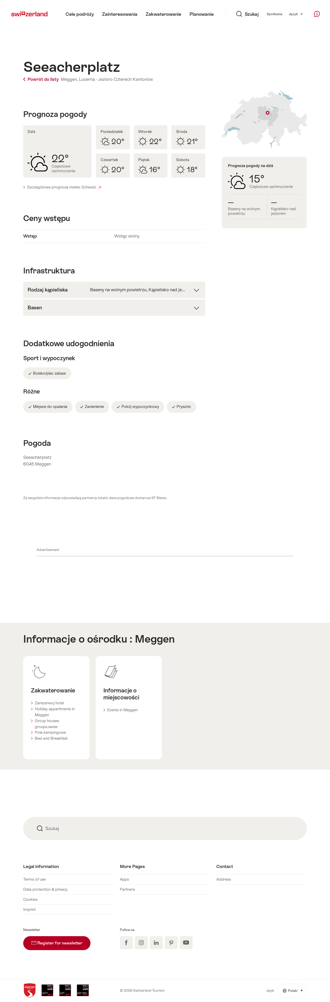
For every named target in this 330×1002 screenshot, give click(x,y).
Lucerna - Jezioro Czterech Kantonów (116, 79)
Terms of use (34, 879)
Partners (127, 889)
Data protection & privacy (45, 889)
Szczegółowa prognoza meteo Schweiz (64, 187)
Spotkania (274, 14)
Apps (124, 879)
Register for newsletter (60, 940)
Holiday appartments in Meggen (55, 712)
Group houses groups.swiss (47, 724)
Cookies (30, 899)
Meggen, (69, 79)
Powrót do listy (41, 79)
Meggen (155, 639)
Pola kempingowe (50, 732)
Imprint (29, 909)
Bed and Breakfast (51, 738)
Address (223, 879)
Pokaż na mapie (264, 120)
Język (296, 13)
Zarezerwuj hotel (49, 703)
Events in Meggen (122, 710)
